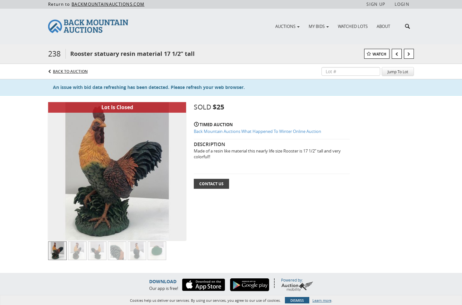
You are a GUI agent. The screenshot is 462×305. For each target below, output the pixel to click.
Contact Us (211, 184)
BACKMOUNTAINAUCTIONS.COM (108, 4)
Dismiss (297, 300)
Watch (379, 54)
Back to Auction (70, 71)
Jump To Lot (398, 71)
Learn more (321, 300)
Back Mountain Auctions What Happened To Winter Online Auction (257, 131)
